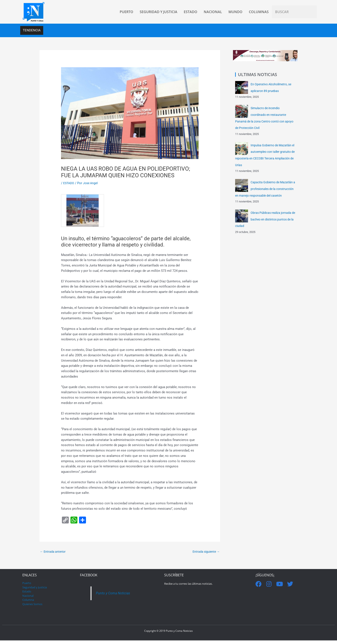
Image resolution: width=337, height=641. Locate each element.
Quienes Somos (32, 604)
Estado (26, 592)
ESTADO (69, 183)
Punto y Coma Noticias (114, 594)
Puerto (26, 584)
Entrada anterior (53, 552)
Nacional (28, 596)
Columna (28, 600)
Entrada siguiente (205, 552)
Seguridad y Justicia (34, 588)
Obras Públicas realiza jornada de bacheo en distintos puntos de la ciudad (264, 224)
